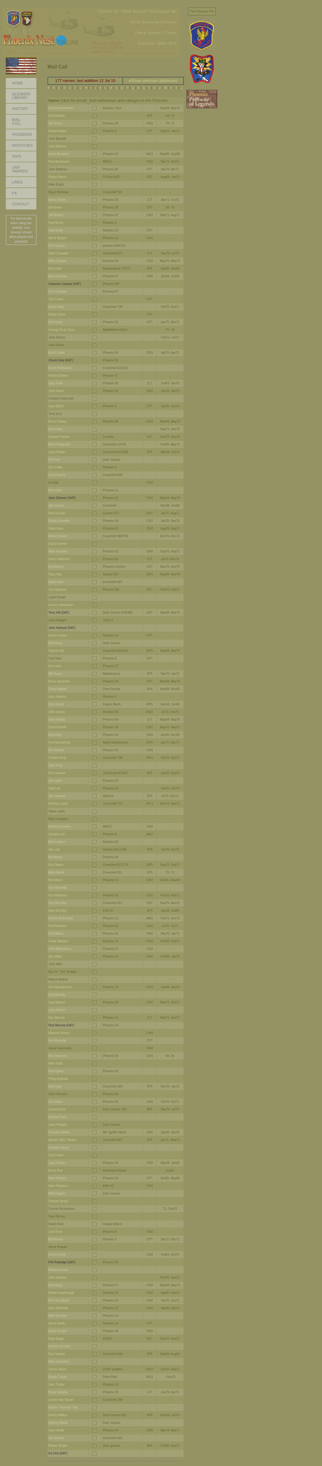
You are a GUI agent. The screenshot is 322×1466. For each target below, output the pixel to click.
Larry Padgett (57, 1124)
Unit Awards (20, 169)
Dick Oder (55, 1086)
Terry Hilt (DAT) (58, 612)
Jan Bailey (55, 123)
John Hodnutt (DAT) (61, 628)
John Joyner (56, 712)
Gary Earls (55, 383)
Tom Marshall (57, 887)
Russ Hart (55, 574)
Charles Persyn (58, 1147)
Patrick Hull (56, 650)
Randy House (57, 635)
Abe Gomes (56, 505)
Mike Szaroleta (58, 1361)
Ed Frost (54, 459)
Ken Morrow (56, 1017)
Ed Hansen (55, 566)
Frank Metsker (58, 941)
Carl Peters (56, 1155)
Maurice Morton (58, 1033)
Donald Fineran (58, 436)
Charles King (57, 757)
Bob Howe (55, 643)
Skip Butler (55, 230)
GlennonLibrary (21, 96)
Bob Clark (55, 268)
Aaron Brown (57, 199)
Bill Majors (55, 857)
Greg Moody (56, 994)
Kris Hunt (54, 666)
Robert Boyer (57, 177)
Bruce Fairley (57, 421)
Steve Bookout (58, 154)
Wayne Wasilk (58, 1422)
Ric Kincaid (56, 750)
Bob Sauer (55, 1285)
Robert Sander (58, 1270)
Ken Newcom (57, 1056)
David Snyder (57, 1331)
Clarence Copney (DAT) (64, 284)
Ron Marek (55, 864)
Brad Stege (56, 1338)
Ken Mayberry (57, 895)
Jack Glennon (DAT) (62, 498)
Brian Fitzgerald (59, 444)
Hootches (22, 145)
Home (17, 83)
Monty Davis (56, 314)
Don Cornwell (57, 291)
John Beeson (57, 146)
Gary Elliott (55, 406)
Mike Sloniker (57, 1315)
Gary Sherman (58, 1308)
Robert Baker (57, 131)
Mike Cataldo (57, 261)
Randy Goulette (59, 521)
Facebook (22, 134)
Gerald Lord (56, 834)
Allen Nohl (55, 1063)
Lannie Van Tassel (60, 1399)
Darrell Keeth (57, 727)
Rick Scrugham (58, 1300)
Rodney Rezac (58, 1201)
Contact (20, 204)
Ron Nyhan (56, 1071)
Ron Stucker (56, 1354)
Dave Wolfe (56, 1430)
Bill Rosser (55, 1239)
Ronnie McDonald (60, 918)
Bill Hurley (55, 673)
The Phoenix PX (202, 11)
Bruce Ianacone (59, 681)
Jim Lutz (54, 849)
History (20, 109)
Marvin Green (57, 536)
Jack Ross (55, 1231)
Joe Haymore (57, 589)
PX (14, 193)
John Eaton (56, 391)
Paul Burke (55, 222)
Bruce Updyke (58, 1392)
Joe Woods (56, 1438)
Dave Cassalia (58, 253)
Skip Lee (54, 788)
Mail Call (16, 122)
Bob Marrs (55, 880)
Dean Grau (55, 528)
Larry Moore (56, 1010)
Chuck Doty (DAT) (60, 360)
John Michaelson (59, 949)
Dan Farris (55, 429)
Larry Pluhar (56, 1163)
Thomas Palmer (59, 1132)
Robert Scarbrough (61, 1292)
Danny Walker (57, 1415)
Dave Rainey (57, 1178)
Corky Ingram (57, 689)
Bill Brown (55, 207)
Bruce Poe (55, 1170)
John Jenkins (57, 696)
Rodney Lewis (58, 803)
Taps (16, 156)
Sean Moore (56, 1002)
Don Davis (55, 322)
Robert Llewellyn (59, 826)
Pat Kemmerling (59, 742)
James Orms (57, 1109)
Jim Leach (55, 780)
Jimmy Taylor (57, 1369)
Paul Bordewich (58, 161)
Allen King (55, 765)
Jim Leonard (56, 796)
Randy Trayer (57, 1377)
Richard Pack (57, 1117)
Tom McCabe (57, 903)
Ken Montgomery (60, 987)
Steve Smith (56, 1323)
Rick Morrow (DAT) (61, 1025)
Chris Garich (56, 475)
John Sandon (57, 1277)
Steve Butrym (57, 238)
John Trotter (56, 1384)
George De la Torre (61, 329)
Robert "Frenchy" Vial (62, 1407)
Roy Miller (55, 956)
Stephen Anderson (60, 108)
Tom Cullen (56, 299)
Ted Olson (55, 1101)
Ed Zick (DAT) (57, 1453)
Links (17, 182)
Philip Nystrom (58, 1078)
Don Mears (55, 933)
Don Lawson (56, 773)
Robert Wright (57, 1445)
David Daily (56, 306)
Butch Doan (56, 352)
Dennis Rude (57, 1254)
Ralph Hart (55, 582)
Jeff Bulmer (56, 215)
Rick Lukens (56, 842)
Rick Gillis (55, 490)
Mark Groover (57, 551)
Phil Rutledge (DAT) (61, 1262)
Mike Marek (56, 872)
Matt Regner (56, 1193)
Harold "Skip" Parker (62, 1140)
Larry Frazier (57, 452)
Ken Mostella (57, 1040)
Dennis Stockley (59, 1346)
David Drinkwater (60, 368)
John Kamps (56, 719)
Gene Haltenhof (59, 559)
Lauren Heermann (60, 605)
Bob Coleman (57, 276)
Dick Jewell (56, 704)
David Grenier (57, 543)
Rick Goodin (56, 513)
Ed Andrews (56, 115)
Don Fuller (55, 467)
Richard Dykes (58, 375)
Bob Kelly (54, 735)
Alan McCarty (57, 910)
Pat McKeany (57, 926)
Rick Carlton (56, 245)
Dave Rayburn (58, 1185)
